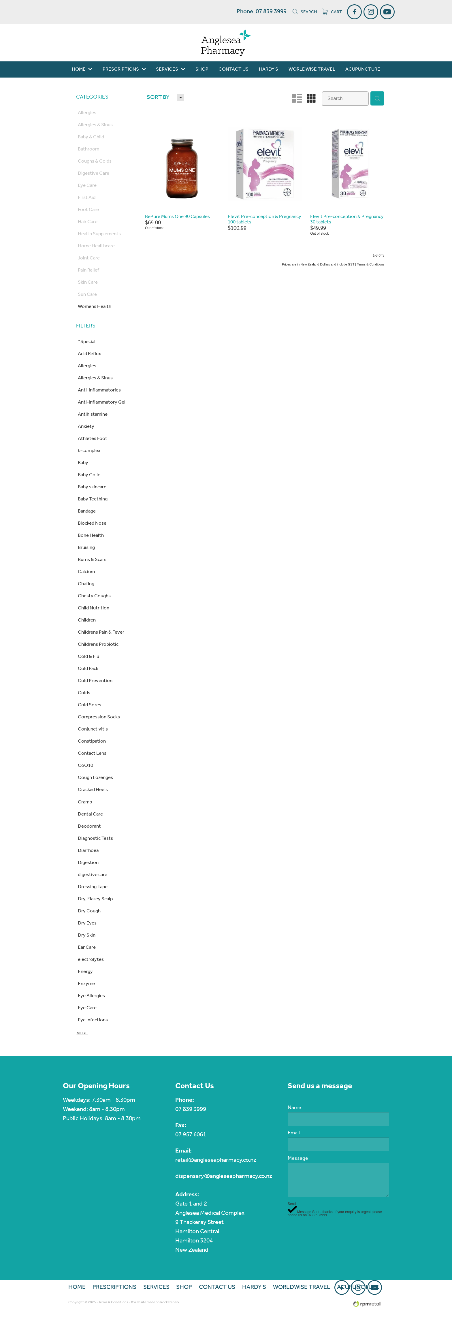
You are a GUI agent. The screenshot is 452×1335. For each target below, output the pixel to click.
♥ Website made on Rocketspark (155, 1302)
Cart (332, 12)
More (82, 1033)
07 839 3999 (190, 1109)
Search (304, 12)
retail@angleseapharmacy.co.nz (215, 1160)
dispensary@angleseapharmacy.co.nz (223, 1176)
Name (294, 1107)
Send (292, 1204)
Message (298, 1158)
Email (294, 1133)
